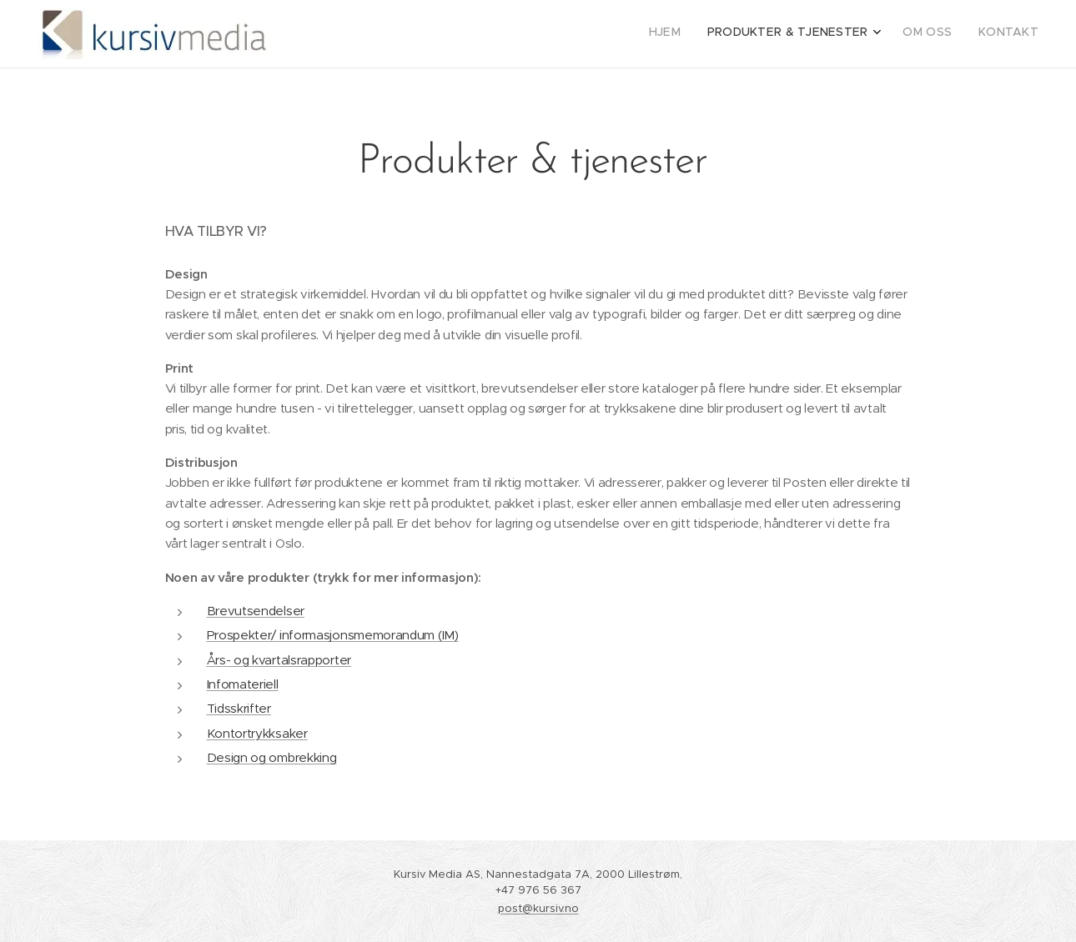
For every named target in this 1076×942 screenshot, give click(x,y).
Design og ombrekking (272, 757)
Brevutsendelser (255, 611)
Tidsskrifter (239, 708)
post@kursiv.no (538, 908)
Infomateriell (243, 684)
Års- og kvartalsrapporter (279, 660)
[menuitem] (954, 34)
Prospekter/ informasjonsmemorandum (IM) (333, 635)
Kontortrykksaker (257, 733)
